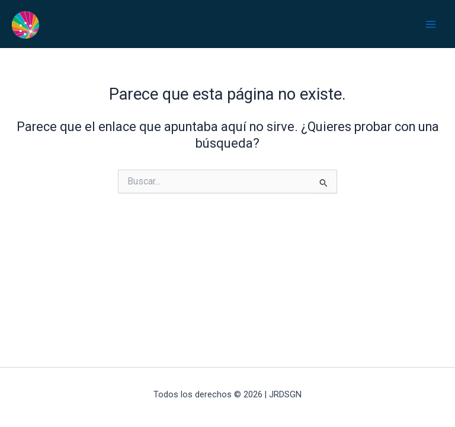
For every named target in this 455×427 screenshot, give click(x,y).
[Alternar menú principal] (430, 24)
